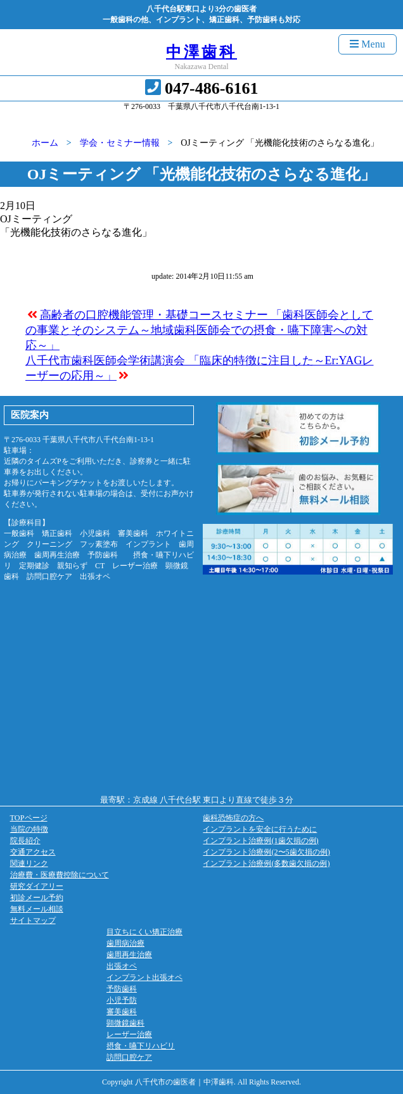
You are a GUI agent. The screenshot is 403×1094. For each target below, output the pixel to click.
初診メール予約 (36, 897)
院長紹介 (25, 840)
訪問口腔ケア (129, 1057)
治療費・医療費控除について (59, 874)
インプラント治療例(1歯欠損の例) (260, 840)
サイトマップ (33, 920)
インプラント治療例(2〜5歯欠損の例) (266, 852)
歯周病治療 (125, 943)
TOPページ (29, 817)
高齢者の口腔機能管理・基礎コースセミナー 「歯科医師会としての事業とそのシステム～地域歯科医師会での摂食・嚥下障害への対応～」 (199, 330)
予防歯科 (121, 988)
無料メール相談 (36, 909)
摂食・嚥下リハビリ (140, 1045)
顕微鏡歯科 (125, 1023)
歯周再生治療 (129, 954)
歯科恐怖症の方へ (233, 817)
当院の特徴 (29, 829)
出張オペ (121, 966)
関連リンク (29, 863)
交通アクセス (33, 852)
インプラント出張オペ (144, 977)
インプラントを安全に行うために (260, 829)
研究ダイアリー (36, 886)
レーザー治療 (129, 1034)
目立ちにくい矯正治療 (144, 931)
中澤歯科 (201, 52)
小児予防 (121, 1000)
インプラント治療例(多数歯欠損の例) (266, 863)
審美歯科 (121, 1011)
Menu (367, 44)
